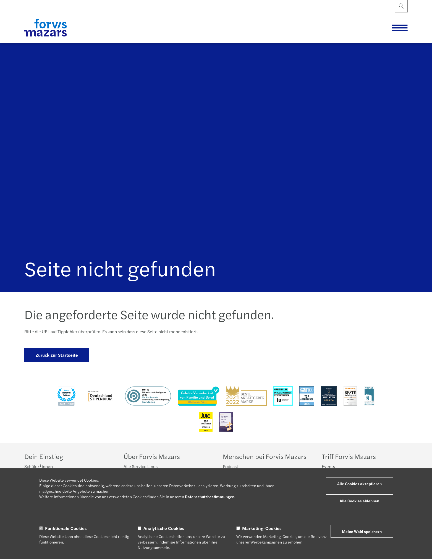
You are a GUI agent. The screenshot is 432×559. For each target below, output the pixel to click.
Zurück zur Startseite (57, 355)
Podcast (230, 466)
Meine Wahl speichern (362, 531)
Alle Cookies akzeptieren (359, 483)
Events (328, 466)
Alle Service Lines (141, 466)
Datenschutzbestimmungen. (210, 496)
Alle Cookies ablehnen (359, 500)
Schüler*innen (38, 466)
